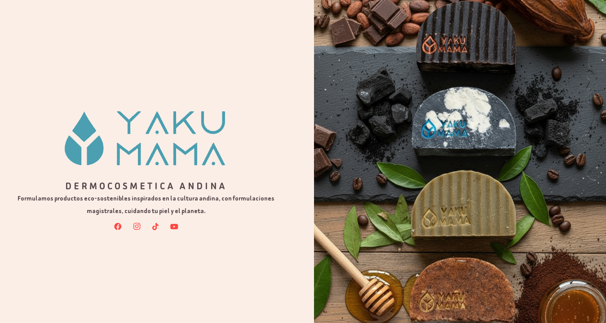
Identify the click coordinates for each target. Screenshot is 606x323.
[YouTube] (174, 227)
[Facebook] (118, 227)
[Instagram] (137, 227)
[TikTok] (155, 227)
